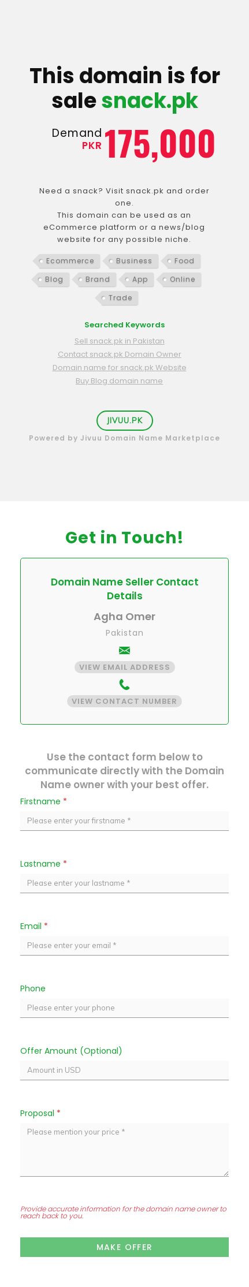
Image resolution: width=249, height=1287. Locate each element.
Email (34, 926)
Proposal (40, 1113)
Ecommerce (70, 261)
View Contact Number (124, 701)
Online (182, 279)
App (140, 279)
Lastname (43, 864)
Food (184, 261)
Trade (120, 298)
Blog (54, 279)
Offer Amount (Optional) (71, 1051)
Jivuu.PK (125, 420)
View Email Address (124, 667)
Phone (33, 988)
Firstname (43, 801)
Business (134, 261)
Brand (98, 279)
